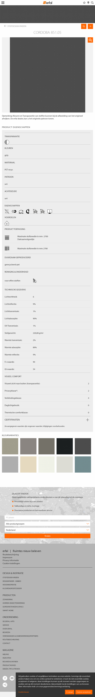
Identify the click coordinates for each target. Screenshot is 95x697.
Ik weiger (69, 692)
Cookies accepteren (84, 692)
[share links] (5, 684)
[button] (90, 40)
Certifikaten (47, 419)
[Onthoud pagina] (90, 26)
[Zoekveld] (92, 2)
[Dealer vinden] (88, 2)
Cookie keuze (23, 692)
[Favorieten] (84, 2)
